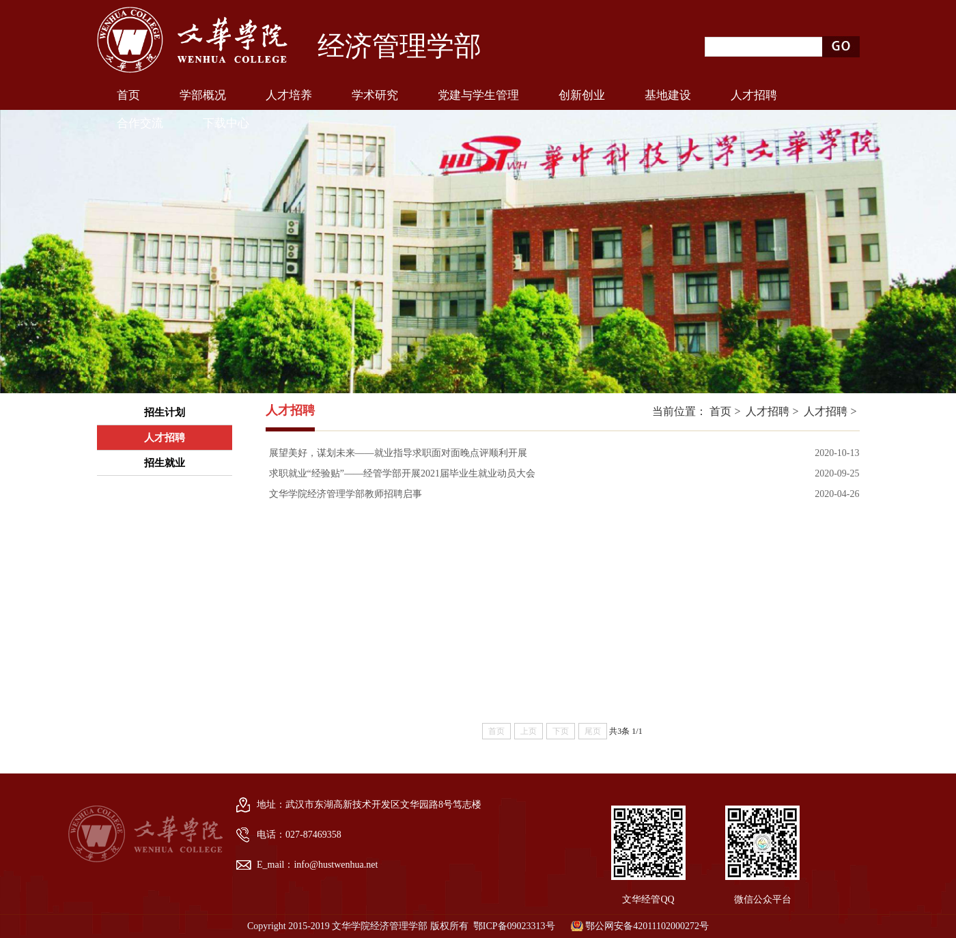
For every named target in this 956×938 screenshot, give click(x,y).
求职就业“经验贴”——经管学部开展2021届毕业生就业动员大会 (402, 473)
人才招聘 (767, 411)
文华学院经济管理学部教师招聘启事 (345, 494)
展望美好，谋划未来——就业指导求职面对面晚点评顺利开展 (398, 453)
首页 (720, 411)
